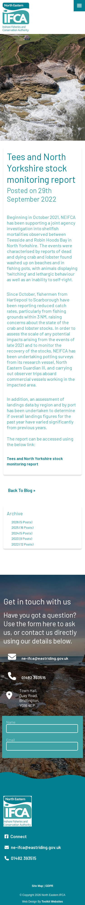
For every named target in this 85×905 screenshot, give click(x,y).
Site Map (37, 886)
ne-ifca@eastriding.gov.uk (44, 658)
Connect (16, 836)
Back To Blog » (21, 490)
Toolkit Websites (52, 901)
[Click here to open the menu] (79, 5)
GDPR (49, 886)
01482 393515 (33, 677)
